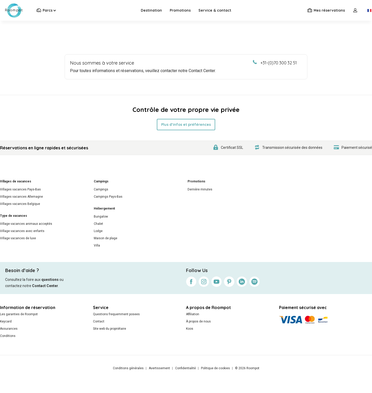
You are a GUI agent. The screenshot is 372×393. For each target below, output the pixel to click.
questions (50, 280)
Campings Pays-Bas (108, 196)
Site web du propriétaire (109, 328)
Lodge (98, 231)
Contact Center (45, 286)
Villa (97, 245)
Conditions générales (128, 368)
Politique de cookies (215, 368)
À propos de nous (198, 321)
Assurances (9, 328)
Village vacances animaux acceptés (26, 224)
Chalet (98, 224)
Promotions (180, 10)
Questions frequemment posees (116, 314)
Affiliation (192, 314)
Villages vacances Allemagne (21, 196)
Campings (101, 181)
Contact (98, 321)
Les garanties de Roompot (19, 314)
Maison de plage (105, 238)
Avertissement (159, 368)
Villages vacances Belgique (20, 204)
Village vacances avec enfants (22, 231)
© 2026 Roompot (247, 368)
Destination (151, 10)
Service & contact (214, 10)
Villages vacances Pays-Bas (20, 189)
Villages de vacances (15, 181)
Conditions (8, 336)
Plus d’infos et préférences (186, 124)
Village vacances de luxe (18, 238)
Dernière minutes (200, 189)
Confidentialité (185, 368)
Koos (189, 328)
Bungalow (101, 216)
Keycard (6, 321)
